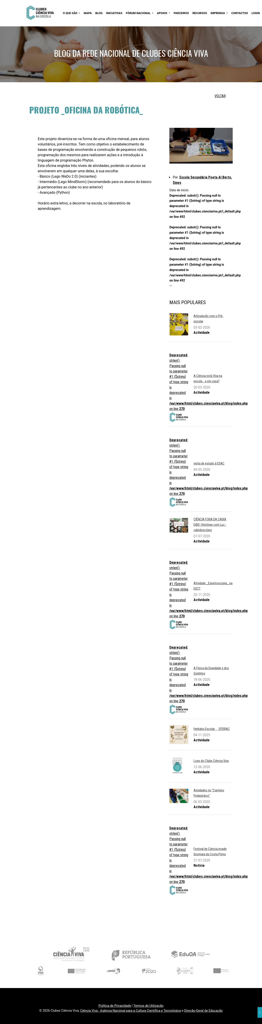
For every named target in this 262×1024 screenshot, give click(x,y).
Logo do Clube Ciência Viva (211, 761)
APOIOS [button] (162, 13)
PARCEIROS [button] (181, 13)
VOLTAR (220, 96)
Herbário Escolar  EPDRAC (212, 729)
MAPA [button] (88, 13)
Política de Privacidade (114, 1006)
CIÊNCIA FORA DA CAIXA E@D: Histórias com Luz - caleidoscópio (210, 524)
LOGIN (255, 13)
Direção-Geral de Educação (203, 1011)
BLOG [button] (98, 13)
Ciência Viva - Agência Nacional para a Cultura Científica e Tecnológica (130, 1011)
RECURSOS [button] (199, 13)
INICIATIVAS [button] (114, 13)
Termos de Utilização (148, 1006)
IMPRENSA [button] (218, 13)
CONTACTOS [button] (239, 13)
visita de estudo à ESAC (209, 463)
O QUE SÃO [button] (70, 13)
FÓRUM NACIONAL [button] (138, 13)
